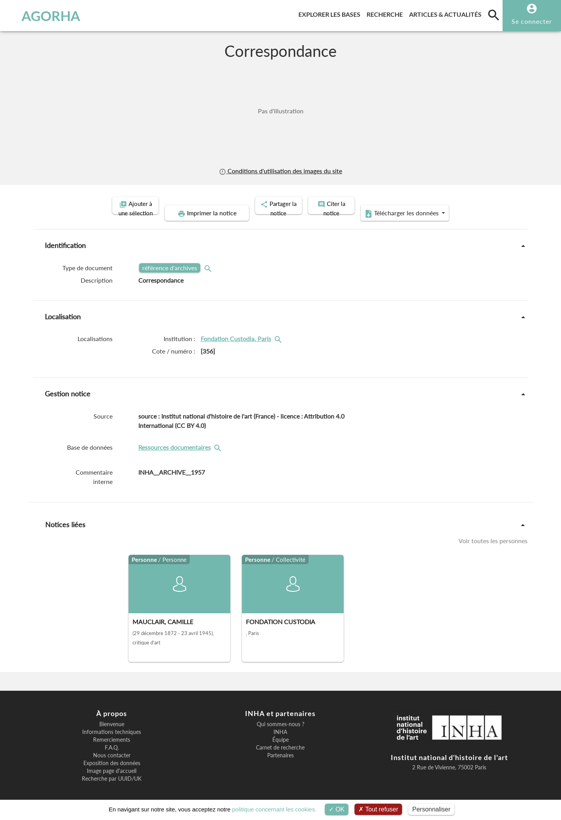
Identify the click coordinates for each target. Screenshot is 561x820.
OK (337, 809)
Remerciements (111, 731)
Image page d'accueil (111, 762)
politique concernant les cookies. (274, 809)
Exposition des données (111, 755)
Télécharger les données (459, 205)
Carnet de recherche (280, 739)
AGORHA (46, 15)
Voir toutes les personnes (493, 531)
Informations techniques (111, 723)
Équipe (280, 731)
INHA (280, 723)
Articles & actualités (447, 13)
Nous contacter (112, 747)
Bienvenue (111, 716)
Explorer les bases (330, 13)
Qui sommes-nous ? (280, 716)
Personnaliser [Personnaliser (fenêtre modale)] (431, 809)
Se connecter (532, 21)
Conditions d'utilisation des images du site (280, 170)
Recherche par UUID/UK (111, 770)
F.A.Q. (112, 739)
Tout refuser (378, 809)
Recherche (386, 13)
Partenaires (280, 747)
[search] (494, 14)
